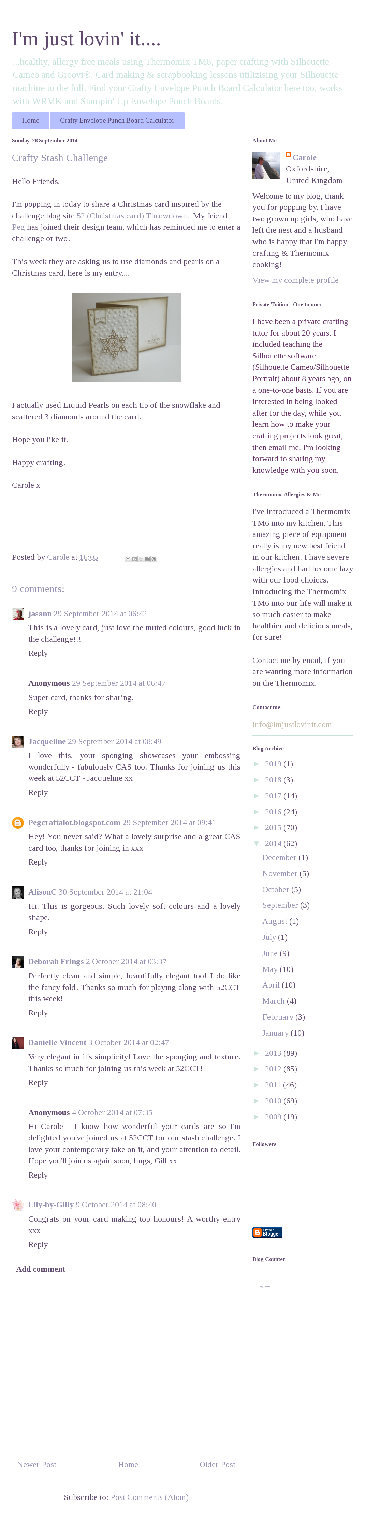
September (281, 905)
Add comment (40, 1268)
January (276, 1032)
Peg (18, 226)
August (275, 921)
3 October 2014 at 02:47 (128, 1042)
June (271, 953)
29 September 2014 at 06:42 (100, 613)
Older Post (217, 1464)
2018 (274, 779)
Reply (38, 653)
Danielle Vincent (57, 1042)
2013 (274, 1053)
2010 (274, 1100)
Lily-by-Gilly (51, 1204)
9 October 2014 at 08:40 (116, 1204)
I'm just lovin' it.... (86, 38)
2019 (274, 763)
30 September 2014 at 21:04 (105, 891)
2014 (274, 843)
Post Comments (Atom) (150, 1497)
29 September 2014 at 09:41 (169, 822)
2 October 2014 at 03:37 (126, 961)
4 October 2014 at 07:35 (112, 1112)
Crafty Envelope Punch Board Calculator (117, 120)
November (281, 873)
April (272, 984)
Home (30, 120)
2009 (274, 1116)
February (278, 1016)
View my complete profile (295, 280)
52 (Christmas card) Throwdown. (133, 215)
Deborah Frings (56, 961)
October (276, 889)
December (280, 857)
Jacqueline (47, 741)
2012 (274, 1068)
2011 (274, 1084)
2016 (274, 811)
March (274, 1000)
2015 (274, 827)
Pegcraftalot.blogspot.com (74, 822)
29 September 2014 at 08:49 (114, 741)
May (271, 969)
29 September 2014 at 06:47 (118, 683)
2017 (274, 795)
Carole (305, 157)
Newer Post (36, 1464)
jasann (40, 613)
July (270, 937)
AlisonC (42, 891)
